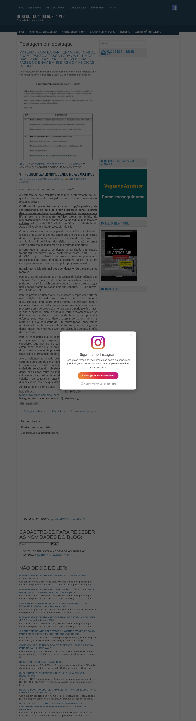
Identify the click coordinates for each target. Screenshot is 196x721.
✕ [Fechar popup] (131, 335)
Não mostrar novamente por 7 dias (98, 383)
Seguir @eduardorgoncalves (98, 375)
